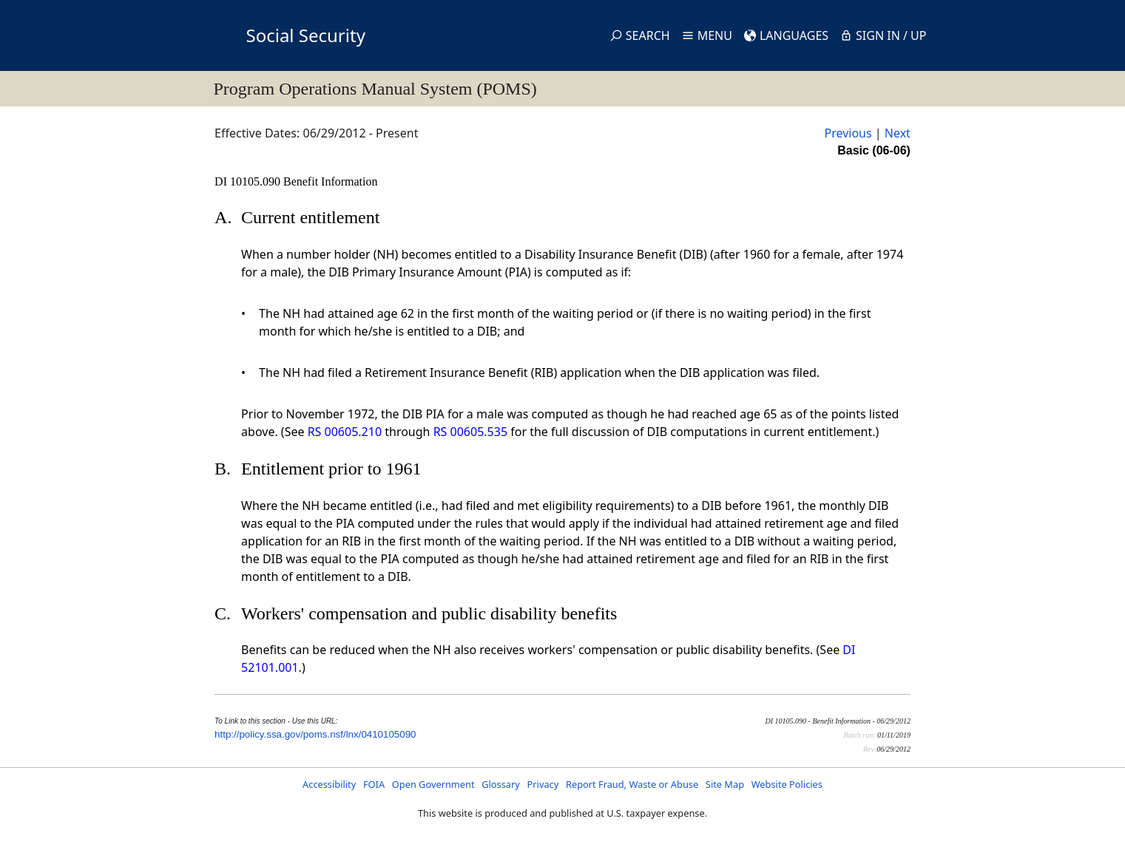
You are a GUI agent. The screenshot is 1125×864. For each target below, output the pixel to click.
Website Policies (786, 784)
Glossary (501, 784)
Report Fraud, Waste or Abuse (632, 784)
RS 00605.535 (470, 432)
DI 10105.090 (248, 181)
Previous (847, 133)
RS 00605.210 (345, 432)
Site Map (725, 784)
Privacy (543, 784)
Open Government (433, 784)
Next (898, 133)
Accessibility (329, 784)
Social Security (305, 35)
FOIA (374, 784)
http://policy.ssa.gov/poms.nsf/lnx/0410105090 (315, 734)
